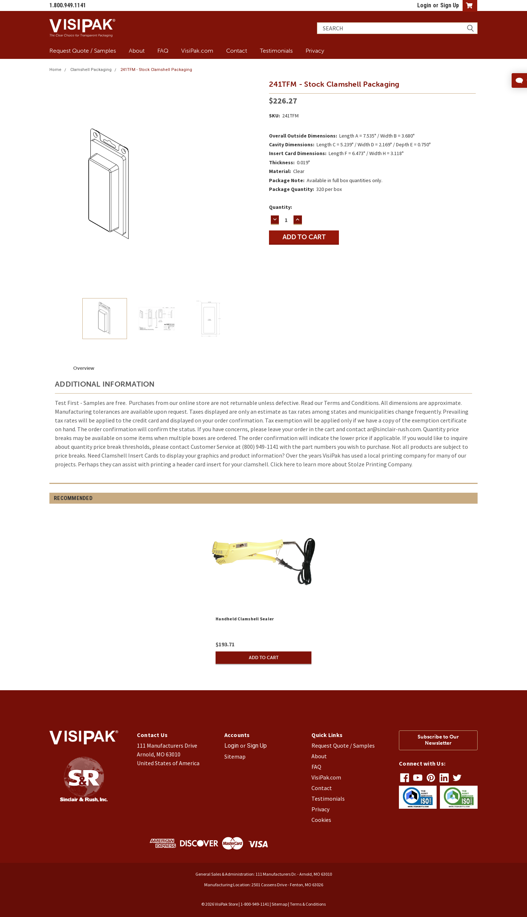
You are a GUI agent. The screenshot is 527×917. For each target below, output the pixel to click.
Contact (236, 50)
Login (424, 5)
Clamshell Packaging (91, 69)
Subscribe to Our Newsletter (438, 740)
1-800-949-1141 (254, 904)
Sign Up (449, 5)
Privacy (315, 50)
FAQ (162, 50)
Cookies (321, 819)
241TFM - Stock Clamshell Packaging (156, 69)
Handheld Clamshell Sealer (245, 618)
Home (55, 69)
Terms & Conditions (308, 904)
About (137, 50)
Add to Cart (263, 657)
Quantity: (280, 207)
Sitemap (235, 756)
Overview (83, 368)
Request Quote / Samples (82, 50)
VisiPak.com (197, 50)
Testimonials (276, 50)
